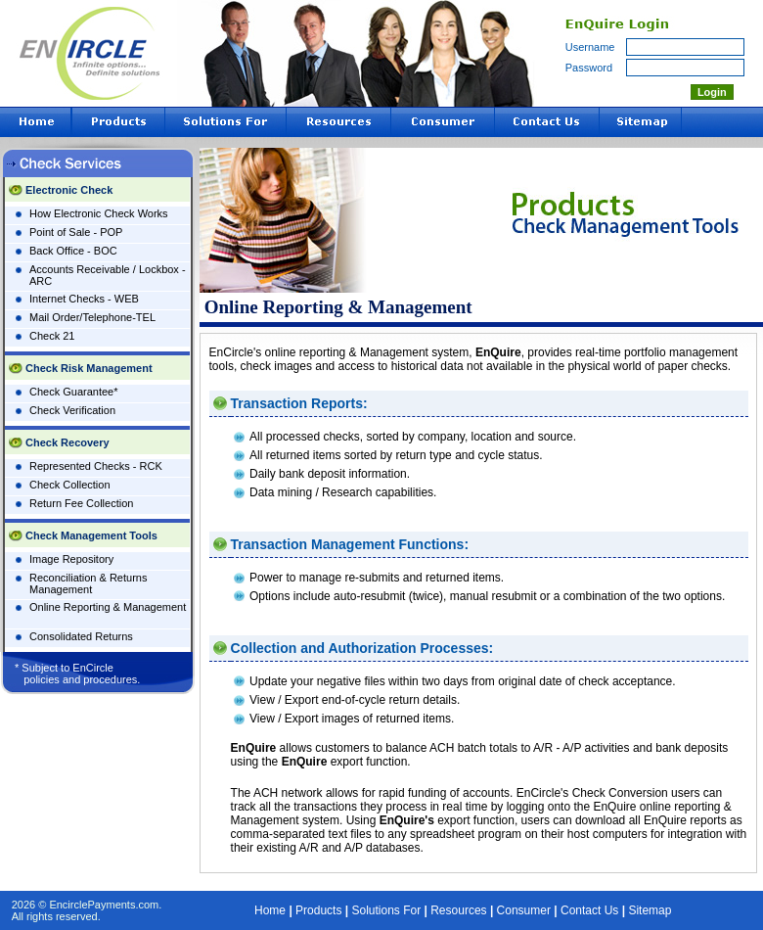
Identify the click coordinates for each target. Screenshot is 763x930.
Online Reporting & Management (107, 607)
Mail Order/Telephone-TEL (92, 317)
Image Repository (71, 559)
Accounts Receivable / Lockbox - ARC (107, 275)
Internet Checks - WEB (84, 298)
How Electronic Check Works (98, 213)
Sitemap (649, 910)
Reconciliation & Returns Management (88, 583)
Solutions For (386, 910)
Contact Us (589, 910)
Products (318, 910)
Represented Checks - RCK (95, 466)
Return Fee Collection (81, 503)
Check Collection (70, 484)
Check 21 (51, 336)
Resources (458, 910)
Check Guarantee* (73, 391)
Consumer (524, 910)
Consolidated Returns (81, 636)
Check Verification (72, 410)
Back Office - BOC (73, 250)
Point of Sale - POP (75, 232)
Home (270, 910)
